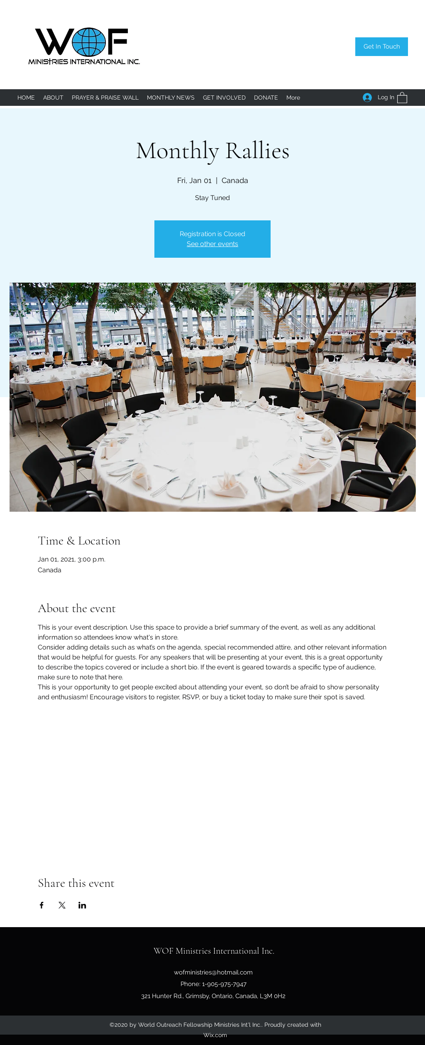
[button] (402, 97)
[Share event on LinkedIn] (82, 905)
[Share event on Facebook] (42, 905)
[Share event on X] (62, 905)
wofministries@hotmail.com (213, 972)
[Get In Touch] (381, 46)
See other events (212, 244)
